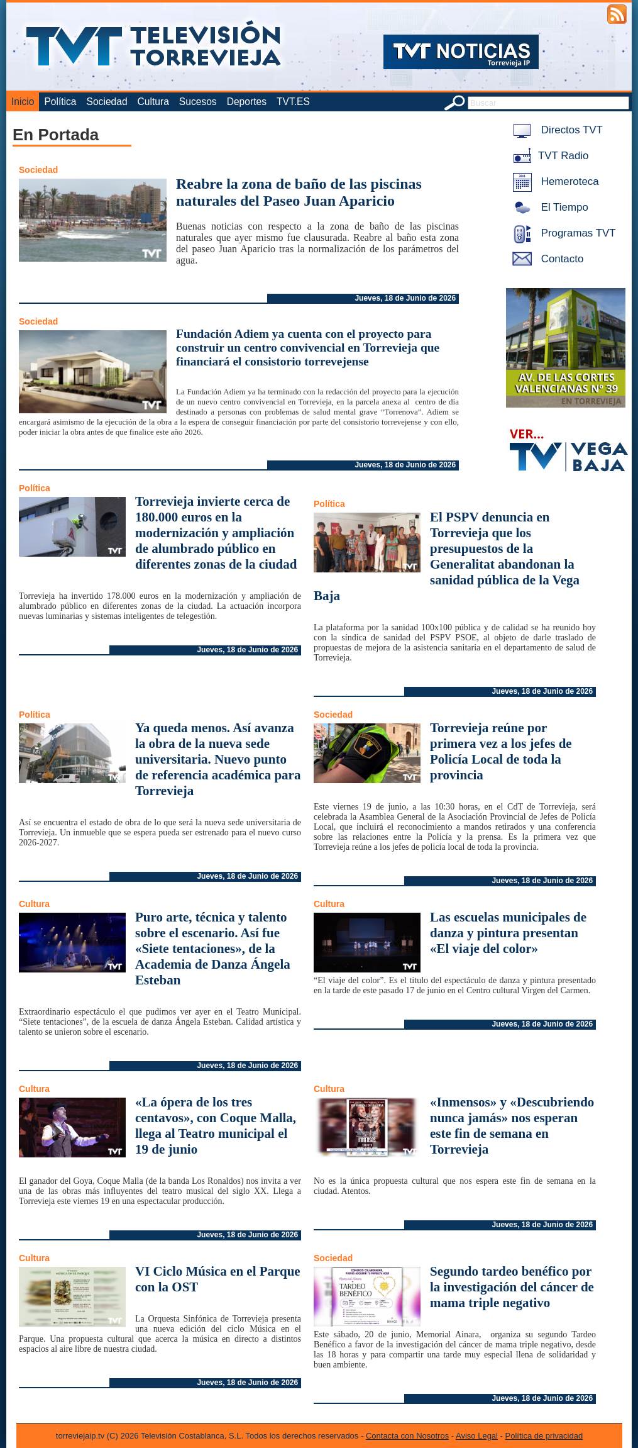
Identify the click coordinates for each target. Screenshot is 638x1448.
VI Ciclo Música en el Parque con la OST (217, 1279)
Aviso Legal (477, 1435)
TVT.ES (293, 101)
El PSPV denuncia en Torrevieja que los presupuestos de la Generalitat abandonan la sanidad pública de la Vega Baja (447, 556)
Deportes (247, 101)
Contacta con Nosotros (407, 1435)
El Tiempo (548, 207)
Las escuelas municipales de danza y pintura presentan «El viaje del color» (508, 933)
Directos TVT (555, 130)
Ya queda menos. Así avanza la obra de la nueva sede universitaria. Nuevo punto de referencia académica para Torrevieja (217, 759)
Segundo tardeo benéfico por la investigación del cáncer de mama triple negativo (512, 1287)
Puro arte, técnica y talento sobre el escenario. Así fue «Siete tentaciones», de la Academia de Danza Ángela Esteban (212, 949)
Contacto (545, 259)
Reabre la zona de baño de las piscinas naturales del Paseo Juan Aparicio (299, 192)
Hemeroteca (553, 181)
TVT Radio (548, 156)
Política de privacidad (544, 1435)
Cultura (153, 101)
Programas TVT (562, 233)
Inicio (22, 101)
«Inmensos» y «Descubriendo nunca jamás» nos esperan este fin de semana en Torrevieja (512, 1125)
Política (60, 101)
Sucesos (198, 101)
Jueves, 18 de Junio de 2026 (405, 298)
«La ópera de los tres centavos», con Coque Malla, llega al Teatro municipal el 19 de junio (215, 1125)
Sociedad (107, 101)
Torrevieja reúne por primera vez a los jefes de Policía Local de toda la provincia (501, 751)
